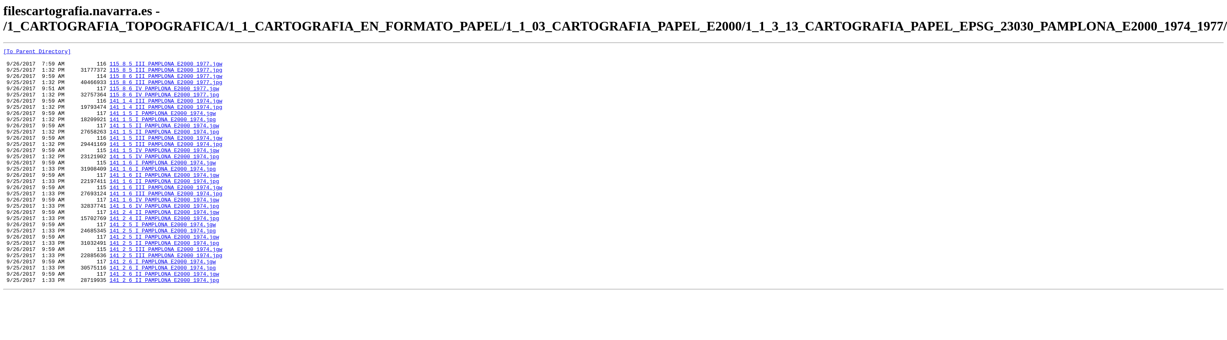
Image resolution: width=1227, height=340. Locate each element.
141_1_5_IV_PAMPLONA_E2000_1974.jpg (164, 178)
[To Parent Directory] (37, 52)
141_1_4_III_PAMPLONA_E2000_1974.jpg (165, 119)
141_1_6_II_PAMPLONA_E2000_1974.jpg (164, 208)
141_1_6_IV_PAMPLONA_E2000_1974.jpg (164, 238)
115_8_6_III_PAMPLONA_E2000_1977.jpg (165, 89)
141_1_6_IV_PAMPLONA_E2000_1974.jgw (164, 230)
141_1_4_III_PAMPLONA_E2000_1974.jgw (165, 111)
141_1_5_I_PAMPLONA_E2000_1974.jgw (162, 126)
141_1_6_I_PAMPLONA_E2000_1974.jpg (162, 193)
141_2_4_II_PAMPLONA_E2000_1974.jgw (164, 245)
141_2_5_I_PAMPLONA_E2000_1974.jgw (162, 260)
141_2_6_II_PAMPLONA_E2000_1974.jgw (164, 319)
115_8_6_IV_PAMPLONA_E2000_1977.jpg (164, 104)
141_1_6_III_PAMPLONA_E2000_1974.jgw (165, 215)
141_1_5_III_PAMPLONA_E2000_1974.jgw (165, 156)
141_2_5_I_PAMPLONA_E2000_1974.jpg (162, 267)
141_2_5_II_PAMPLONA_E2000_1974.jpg (164, 282)
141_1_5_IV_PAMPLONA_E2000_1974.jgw (164, 171)
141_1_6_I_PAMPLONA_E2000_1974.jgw (162, 186)
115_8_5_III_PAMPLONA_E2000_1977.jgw (165, 67)
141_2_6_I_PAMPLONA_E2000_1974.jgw (162, 304)
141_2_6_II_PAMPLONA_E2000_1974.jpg (164, 327)
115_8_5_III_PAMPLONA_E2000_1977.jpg (165, 74)
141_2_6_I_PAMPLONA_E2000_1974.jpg (162, 312)
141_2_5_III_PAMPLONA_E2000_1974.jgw (165, 289)
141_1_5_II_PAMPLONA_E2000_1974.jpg (164, 148)
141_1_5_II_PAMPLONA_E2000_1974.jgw (164, 141)
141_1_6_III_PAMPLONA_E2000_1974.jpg (165, 223)
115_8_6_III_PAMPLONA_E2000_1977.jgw (165, 82)
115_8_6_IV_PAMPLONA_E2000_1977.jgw (164, 97)
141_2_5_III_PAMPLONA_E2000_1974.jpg (165, 297)
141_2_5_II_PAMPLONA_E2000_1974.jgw (164, 275)
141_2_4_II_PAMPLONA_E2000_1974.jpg (164, 252)
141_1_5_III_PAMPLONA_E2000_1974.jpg (165, 163)
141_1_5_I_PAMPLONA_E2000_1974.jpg (162, 134)
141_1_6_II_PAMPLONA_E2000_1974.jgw (164, 200)
